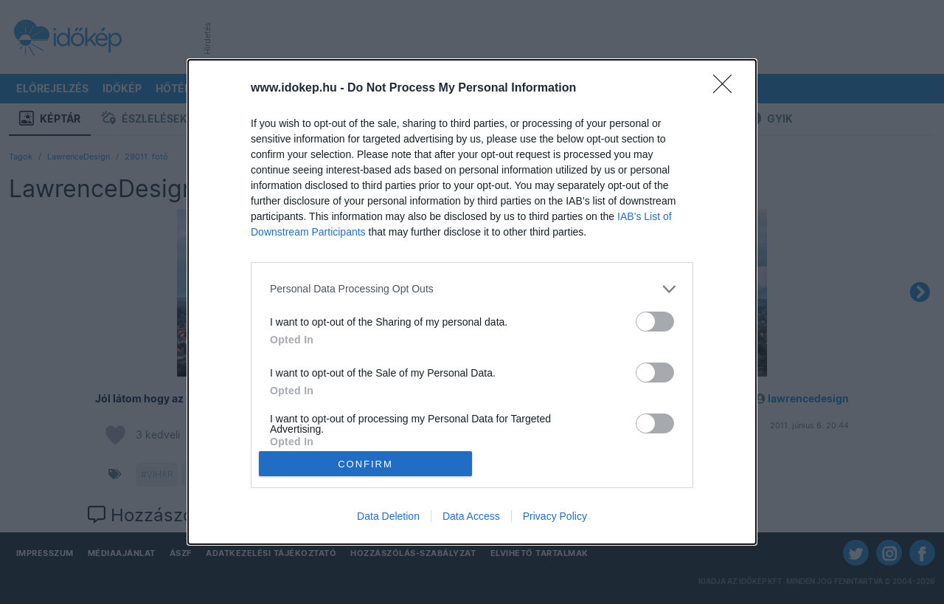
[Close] (727, 89)
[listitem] (472, 289)
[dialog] (472, 302)
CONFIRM (365, 464)
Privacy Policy (555, 516)
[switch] (655, 322)
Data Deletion (388, 516)
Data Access (471, 516)
